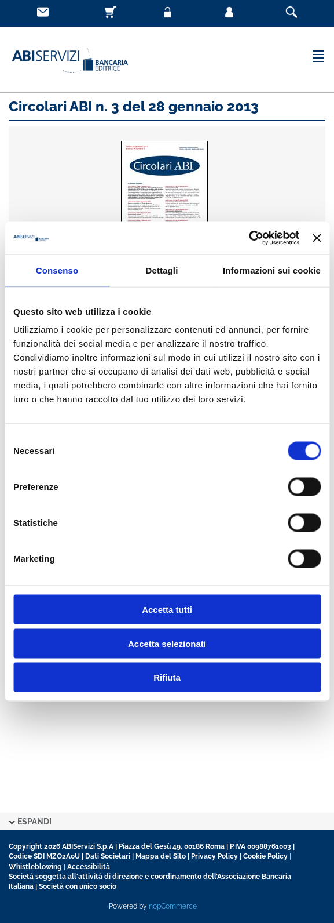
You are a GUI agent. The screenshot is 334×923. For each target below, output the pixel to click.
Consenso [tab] (57, 270)
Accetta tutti (167, 610)
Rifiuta (167, 677)
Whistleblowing (35, 867)
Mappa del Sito (160, 856)
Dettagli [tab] (162, 270)
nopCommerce (173, 906)
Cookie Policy (265, 856)
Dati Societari (107, 856)
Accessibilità (88, 867)
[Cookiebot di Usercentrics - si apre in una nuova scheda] (248, 238)
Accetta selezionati (167, 643)
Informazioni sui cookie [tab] (272, 270)
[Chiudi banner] (317, 238)
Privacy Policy (214, 856)
